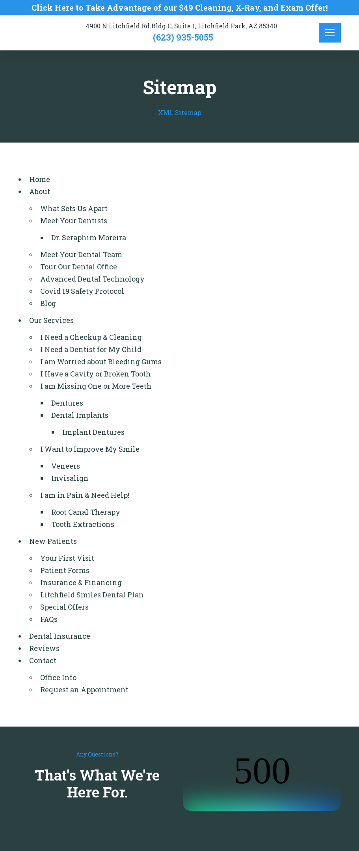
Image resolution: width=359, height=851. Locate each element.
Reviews (44, 648)
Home (39, 179)
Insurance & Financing (81, 582)
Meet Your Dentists (73, 220)
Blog (48, 303)
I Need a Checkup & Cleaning (91, 337)
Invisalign (70, 478)
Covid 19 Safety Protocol (82, 291)
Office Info (58, 677)
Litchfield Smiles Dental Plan (92, 594)
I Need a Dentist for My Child (90, 349)
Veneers (65, 466)
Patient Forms (64, 570)
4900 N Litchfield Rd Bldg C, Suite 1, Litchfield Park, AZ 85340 (181, 26)
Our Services (51, 320)
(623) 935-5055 (183, 37)
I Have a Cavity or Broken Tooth (95, 373)
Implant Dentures (93, 432)
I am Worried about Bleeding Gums (101, 361)
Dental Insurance (59, 636)
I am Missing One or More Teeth (96, 386)
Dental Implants (79, 415)
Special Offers (64, 607)
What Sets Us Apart (74, 208)
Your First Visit (67, 558)
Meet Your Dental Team (81, 254)
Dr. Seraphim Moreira (88, 237)
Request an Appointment (84, 689)
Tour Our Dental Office (78, 266)
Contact (42, 660)
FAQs (49, 619)
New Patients (53, 541)
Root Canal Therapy (85, 512)
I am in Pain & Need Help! (84, 495)
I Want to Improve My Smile (90, 449)
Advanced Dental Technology (92, 279)
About (39, 191)
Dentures (67, 403)
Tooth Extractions (82, 524)
